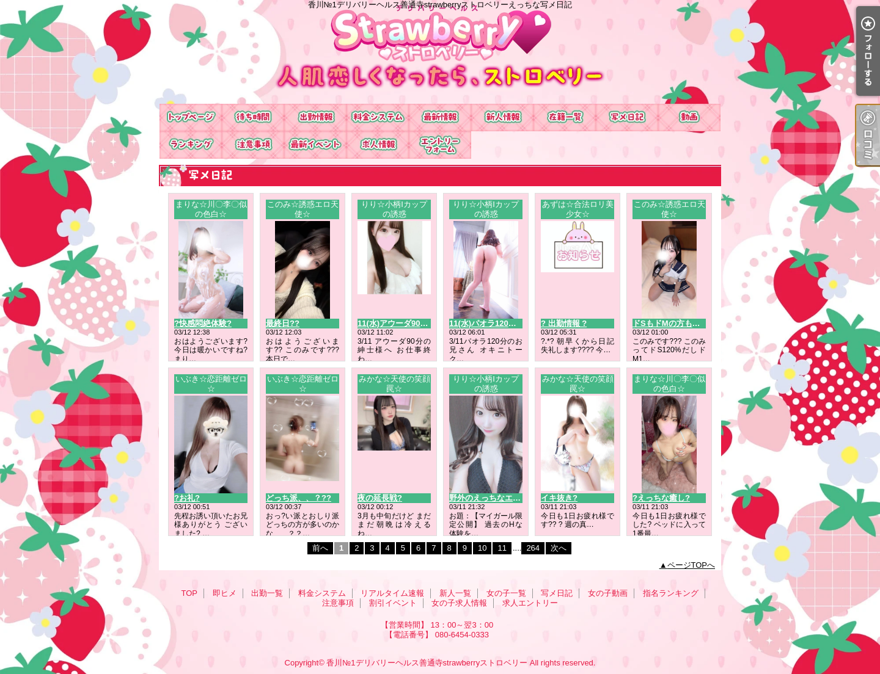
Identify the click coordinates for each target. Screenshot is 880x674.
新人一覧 (502, 117)
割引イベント (315, 145)
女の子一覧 (565, 117)
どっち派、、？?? (298, 497)
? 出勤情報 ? (564, 323)
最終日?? (282, 323)
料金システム (377, 117)
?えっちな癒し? (661, 497)
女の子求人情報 (377, 145)
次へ (558, 548)
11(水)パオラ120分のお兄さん (502, 323)
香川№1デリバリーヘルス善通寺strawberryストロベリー (426, 662)
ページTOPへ (691, 565)
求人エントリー (440, 145)
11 (501, 548)
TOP (191, 117)
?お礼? (187, 497)
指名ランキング (191, 145)
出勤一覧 (315, 117)
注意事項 (253, 145)
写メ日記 (627, 117)
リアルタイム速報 (440, 117)
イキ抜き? (559, 497)
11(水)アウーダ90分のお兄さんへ (417, 323)
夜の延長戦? (380, 497)
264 (533, 548)
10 (482, 548)
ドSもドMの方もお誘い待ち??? (689, 323)
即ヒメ (253, 117)
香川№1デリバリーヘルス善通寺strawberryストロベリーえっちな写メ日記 (440, 52)
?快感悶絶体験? (203, 323)
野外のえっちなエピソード (496, 497)
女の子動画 (689, 117)
